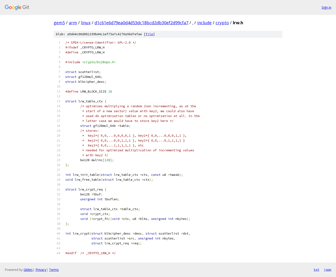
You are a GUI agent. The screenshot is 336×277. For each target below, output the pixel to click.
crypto (222, 22)
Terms (54, 269)
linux (86, 22)
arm (73, 22)
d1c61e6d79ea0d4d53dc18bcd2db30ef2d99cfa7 (141, 22)
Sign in (326, 7)
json (327, 269)
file (149, 34)
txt (316, 269)
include (204, 22)
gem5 (59, 22)
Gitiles (28, 269)
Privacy (40, 269)
